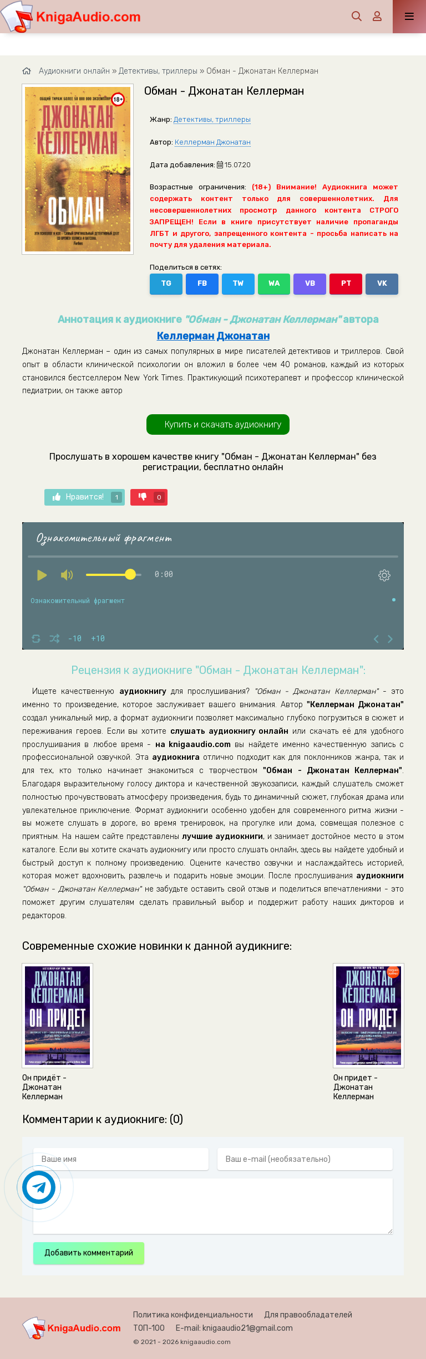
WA (274, 283)
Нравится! (87, 497)
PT (346, 283)
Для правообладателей (308, 1315)
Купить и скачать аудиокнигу (223, 424)
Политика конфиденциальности (193, 1315)
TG (166, 283)
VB (310, 283)
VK (382, 283)
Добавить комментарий (88, 1253)
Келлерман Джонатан (213, 142)
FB (202, 283)
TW (238, 283)
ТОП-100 (149, 1328)
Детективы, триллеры (212, 119)
